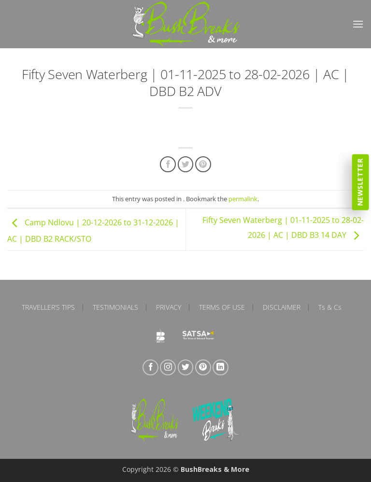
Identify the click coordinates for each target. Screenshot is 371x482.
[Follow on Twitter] (186, 367)
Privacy (168, 307)
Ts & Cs (330, 307)
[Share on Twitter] (186, 164)
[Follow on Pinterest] (203, 367)
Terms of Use (222, 307)
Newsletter (360, 182)
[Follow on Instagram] (168, 367)
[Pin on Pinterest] (203, 164)
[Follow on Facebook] (150, 367)
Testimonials (115, 307)
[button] (358, 24)
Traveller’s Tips (48, 307)
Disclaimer (281, 307)
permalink (242, 198)
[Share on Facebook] (168, 164)
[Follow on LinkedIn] (220, 367)
